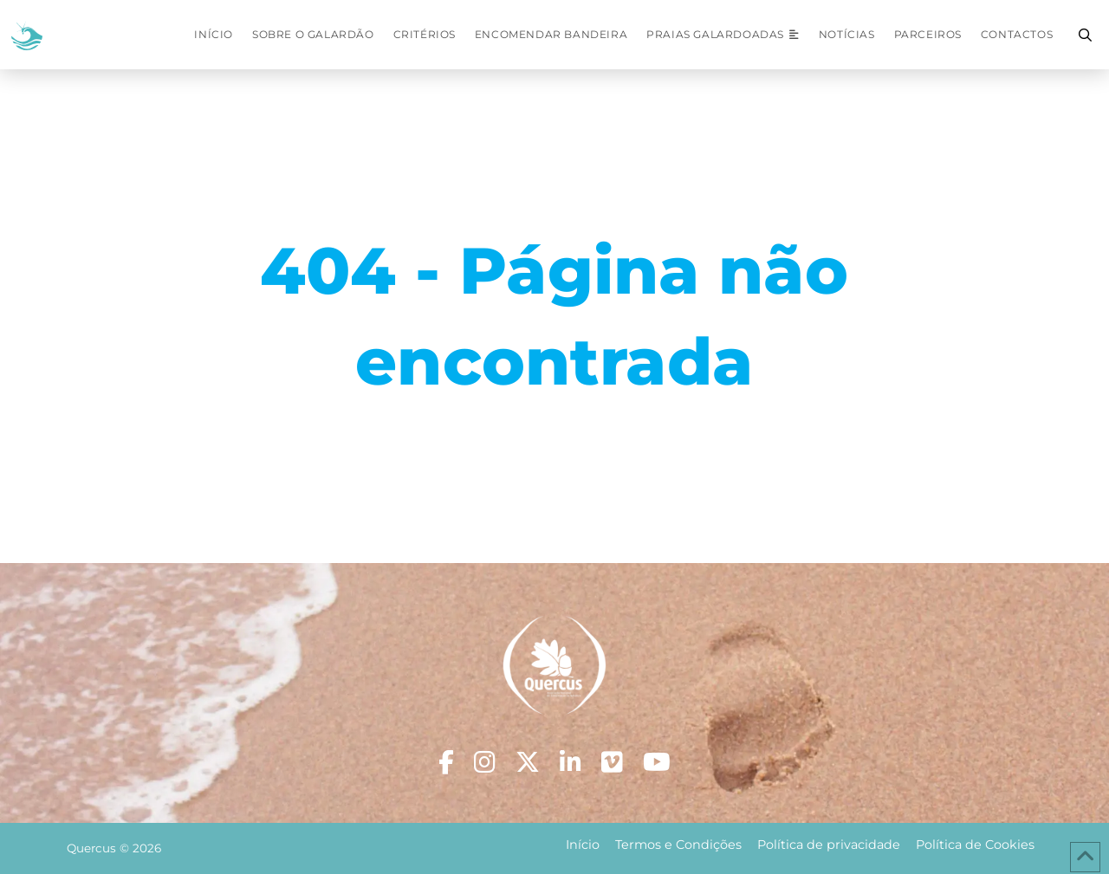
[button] (1085, 35)
